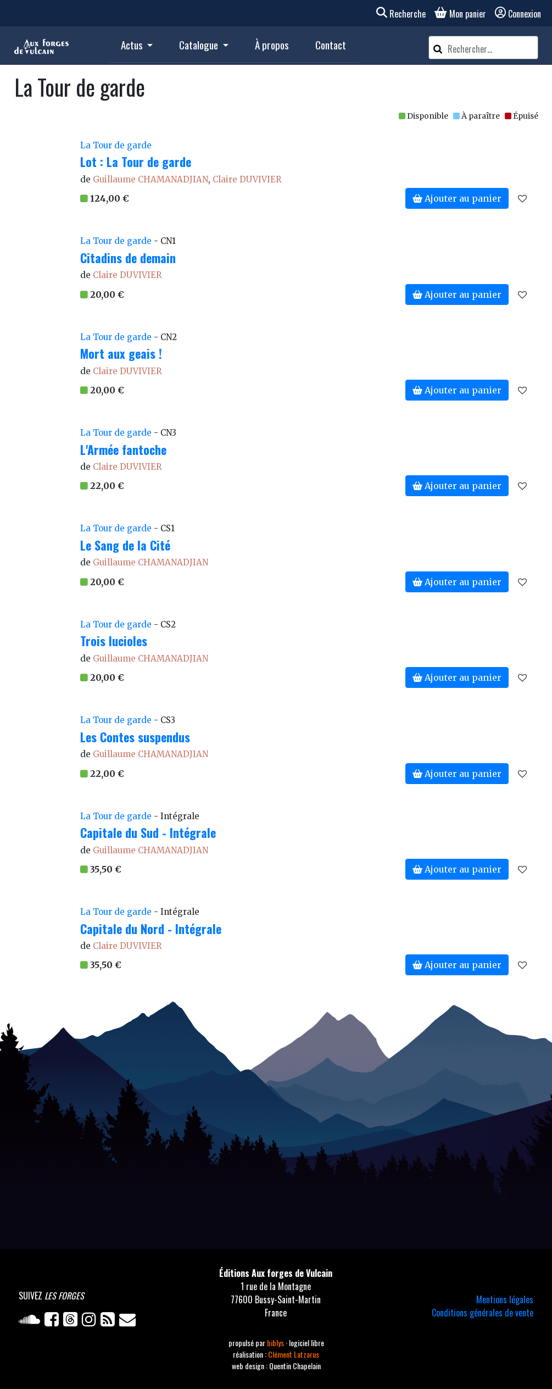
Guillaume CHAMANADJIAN (150, 179)
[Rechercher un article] (491, 49)
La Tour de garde (116, 145)
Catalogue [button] (199, 45)
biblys (276, 1342)
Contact (330, 45)
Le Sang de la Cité (125, 545)
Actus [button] (133, 45)
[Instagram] (91, 1321)
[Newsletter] (128, 1321)
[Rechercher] (437, 47)
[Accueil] (41, 45)
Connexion (518, 13)
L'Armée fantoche (123, 449)
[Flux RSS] (110, 1321)
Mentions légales (504, 1299)
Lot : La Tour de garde (135, 161)
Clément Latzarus (293, 1354)
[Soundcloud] (31, 1321)
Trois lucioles (113, 640)
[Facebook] (53, 1321)
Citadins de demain (128, 257)
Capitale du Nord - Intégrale (150, 928)
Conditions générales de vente (482, 1312)
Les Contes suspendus (135, 737)
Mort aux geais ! (121, 353)
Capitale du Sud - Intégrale (148, 832)
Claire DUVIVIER (247, 179)
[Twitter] (72, 1321)
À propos (272, 45)
